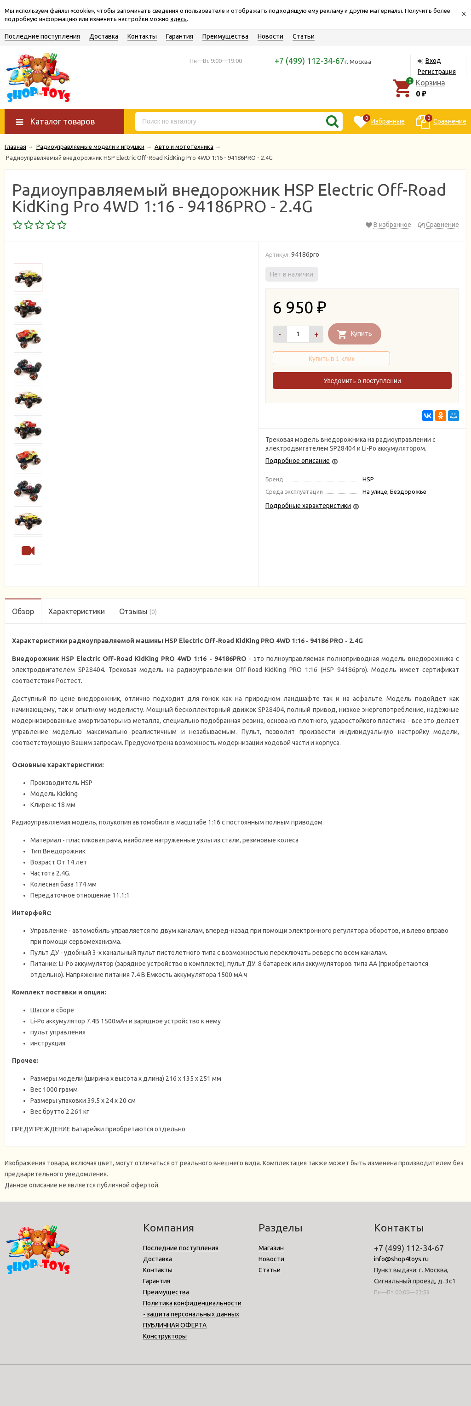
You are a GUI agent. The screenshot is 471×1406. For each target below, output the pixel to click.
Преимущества (225, 36)
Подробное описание (297, 460)
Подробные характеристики (308, 505)
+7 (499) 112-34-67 (310, 60)
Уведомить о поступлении (362, 380)
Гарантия (179, 36)
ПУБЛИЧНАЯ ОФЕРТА (175, 1325)
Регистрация (437, 71)
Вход (433, 60)
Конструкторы (165, 1336)
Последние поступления (42, 36)
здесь (178, 19)
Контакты (142, 36)
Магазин (271, 1248)
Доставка (103, 36)
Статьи (304, 36)
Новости (270, 36)
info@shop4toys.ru (401, 1259)
